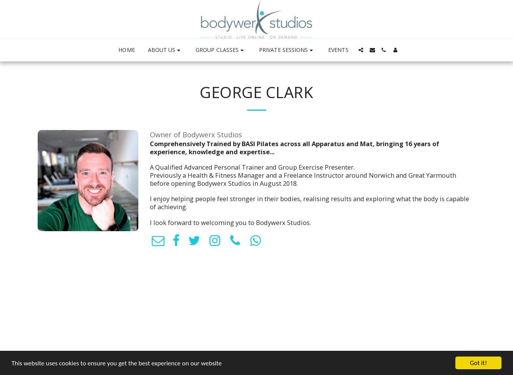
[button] (165, 50)
